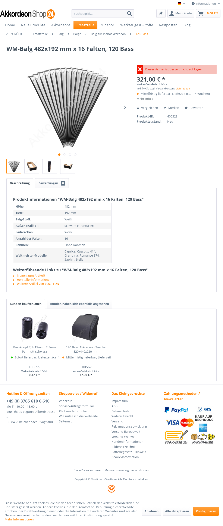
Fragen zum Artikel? (29, 275)
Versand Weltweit (124, 437)
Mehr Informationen (19, 519)
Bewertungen (51, 183)
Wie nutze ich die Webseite (78, 416)
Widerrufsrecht (122, 416)
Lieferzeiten (183, 88)
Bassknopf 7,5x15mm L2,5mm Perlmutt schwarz (34, 349)
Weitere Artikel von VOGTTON (36, 284)
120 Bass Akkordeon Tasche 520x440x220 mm (86, 349)
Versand (117, 421)
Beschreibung (20, 183)
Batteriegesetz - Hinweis (129, 452)
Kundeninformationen (127, 442)
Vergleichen (147, 108)
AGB (114, 406)
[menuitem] (103, 13)
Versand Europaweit (126, 431)
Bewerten (194, 108)
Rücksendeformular (73, 411)
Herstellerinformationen (32, 280)
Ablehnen (151, 511)
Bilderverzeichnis (124, 447)
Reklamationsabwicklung (129, 426)
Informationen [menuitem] (204, 3)
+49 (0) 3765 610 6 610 (28, 401)
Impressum (120, 401)
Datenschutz (120, 411)
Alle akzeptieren (177, 511)
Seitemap (65, 421)
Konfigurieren (206, 511)
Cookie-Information (125, 457)
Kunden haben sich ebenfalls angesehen (79, 304)
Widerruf (65, 401)
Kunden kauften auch (25, 304)
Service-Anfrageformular (76, 406)
